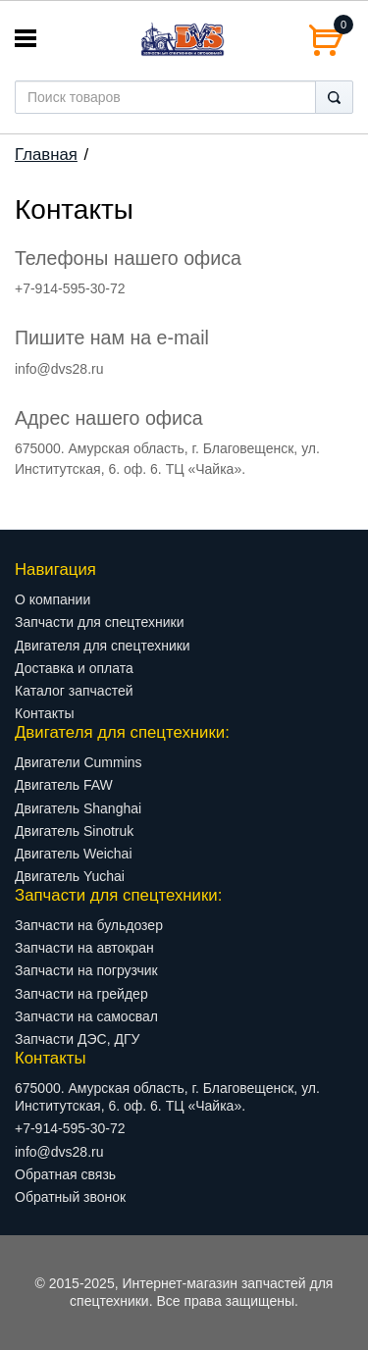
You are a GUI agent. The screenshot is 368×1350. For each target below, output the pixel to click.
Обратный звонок (70, 1197)
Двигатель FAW (64, 785)
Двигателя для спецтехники (102, 645)
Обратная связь (65, 1174)
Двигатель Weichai (73, 853)
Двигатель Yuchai (70, 876)
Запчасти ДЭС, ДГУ (77, 1039)
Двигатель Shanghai (78, 808)
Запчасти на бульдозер (89, 925)
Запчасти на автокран (84, 948)
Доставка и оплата (74, 668)
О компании (52, 599)
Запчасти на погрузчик (86, 970)
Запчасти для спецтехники (99, 622)
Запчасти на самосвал (86, 1016)
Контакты (44, 713)
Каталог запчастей (74, 691)
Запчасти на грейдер (81, 994)
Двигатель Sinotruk (74, 831)
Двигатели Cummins (78, 762)
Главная (46, 154)
